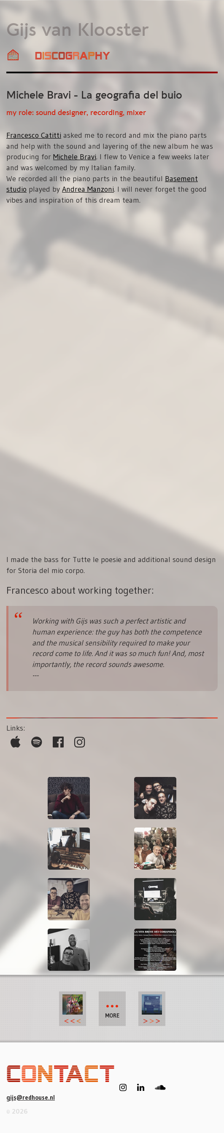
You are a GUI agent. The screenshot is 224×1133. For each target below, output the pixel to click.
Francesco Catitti (33, 135)
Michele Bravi (74, 156)
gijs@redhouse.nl (30, 1097)
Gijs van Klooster (77, 31)
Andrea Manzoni (88, 189)
